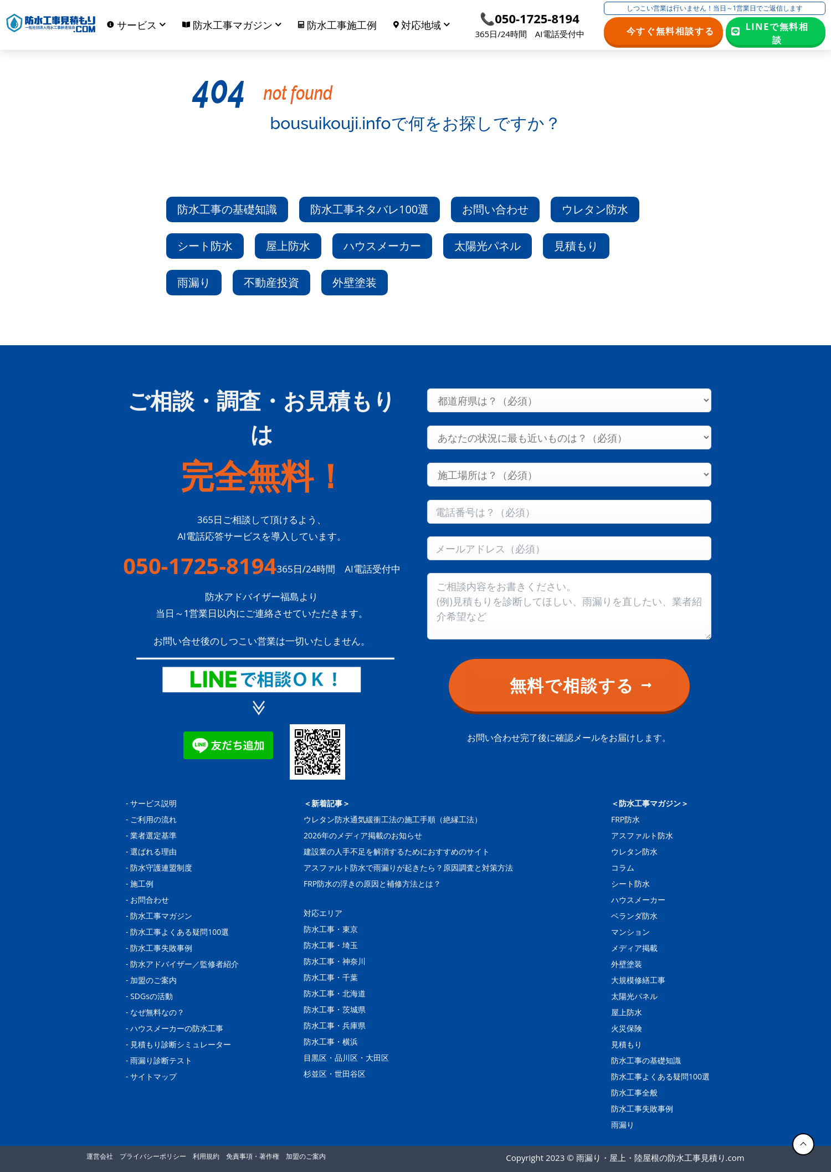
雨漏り (194, 282)
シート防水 (205, 245)
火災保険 (626, 1028)
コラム (622, 867)
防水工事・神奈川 (335, 961)
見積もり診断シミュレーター (180, 1044)
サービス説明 (153, 803)
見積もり (576, 245)
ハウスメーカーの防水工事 (176, 1028)
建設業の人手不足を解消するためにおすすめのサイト (397, 851)
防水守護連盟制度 (161, 867)
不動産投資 (271, 282)
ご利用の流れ (153, 819)
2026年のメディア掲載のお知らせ (363, 835)
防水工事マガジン (161, 915)
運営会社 (99, 1156)
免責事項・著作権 (252, 1156)
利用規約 (206, 1156)
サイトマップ (153, 1076)
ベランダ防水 (634, 915)
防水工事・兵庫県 (335, 1025)
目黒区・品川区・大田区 (346, 1057)
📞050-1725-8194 (529, 18)
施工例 (141, 883)
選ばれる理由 (153, 851)
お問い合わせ (495, 209)
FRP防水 (625, 819)
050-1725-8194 (199, 565)
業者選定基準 (153, 835)
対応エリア (323, 913)
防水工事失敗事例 (161, 948)
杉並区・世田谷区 (335, 1073)
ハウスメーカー (382, 245)
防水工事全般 (634, 1092)
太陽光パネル (487, 245)
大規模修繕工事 (638, 980)
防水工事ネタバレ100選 (369, 209)
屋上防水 (288, 245)
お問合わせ (149, 899)
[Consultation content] (569, 606)
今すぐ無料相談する (671, 31)
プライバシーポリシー (153, 1156)
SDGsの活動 (151, 996)
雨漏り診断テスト (161, 1060)
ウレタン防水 (595, 209)
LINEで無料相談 (777, 33)
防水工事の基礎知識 (227, 209)
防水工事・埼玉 (331, 945)
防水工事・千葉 (331, 977)
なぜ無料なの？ (157, 1012)
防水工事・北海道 (335, 993)
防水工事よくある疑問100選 (179, 932)
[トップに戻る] (803, 1144)
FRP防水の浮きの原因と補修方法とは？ (372, 883)
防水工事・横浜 (331, 1041)
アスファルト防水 (642, 835)
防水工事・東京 (331, 929)
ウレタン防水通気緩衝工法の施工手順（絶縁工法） (393, 819)
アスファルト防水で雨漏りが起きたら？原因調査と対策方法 (408, 867)
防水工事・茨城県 (335, 1009)
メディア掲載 (634, 948)
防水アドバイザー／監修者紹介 (184, 964)
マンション (630, 932)
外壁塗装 (354, 282)
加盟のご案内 (153, 980)
